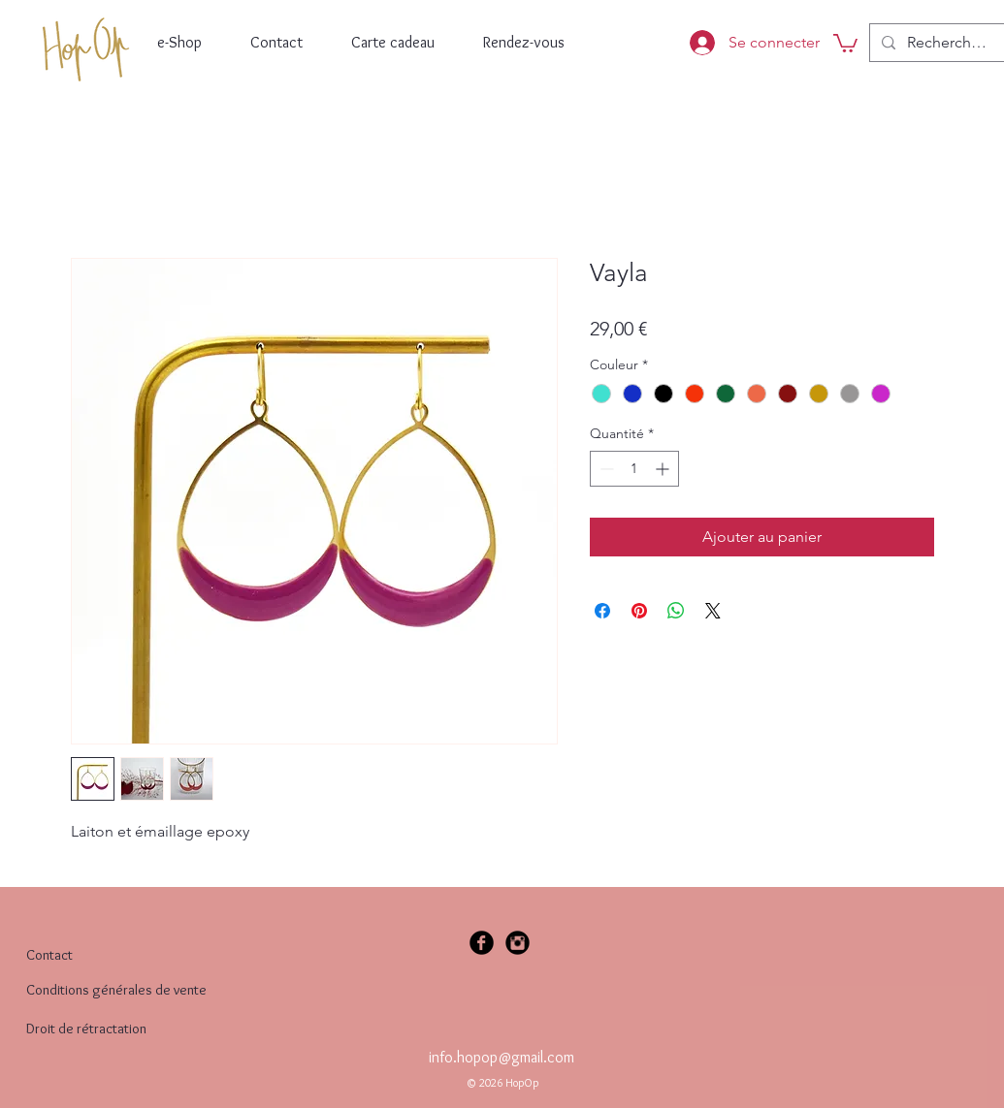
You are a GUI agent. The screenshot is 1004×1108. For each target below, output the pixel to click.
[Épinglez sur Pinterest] (639, 610)
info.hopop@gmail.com (501, 1057)
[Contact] (65, 955)
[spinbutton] (634, 469)
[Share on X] (713, 610)
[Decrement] (605, 469)
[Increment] (664, 469)
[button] (845, 42)
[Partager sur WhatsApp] (676, 610)
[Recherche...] (948, 42)
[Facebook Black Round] (482, 943)
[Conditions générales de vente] (136, 989)
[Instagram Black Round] (517, 943)
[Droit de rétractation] (146, 1028)
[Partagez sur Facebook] (602, 610)
